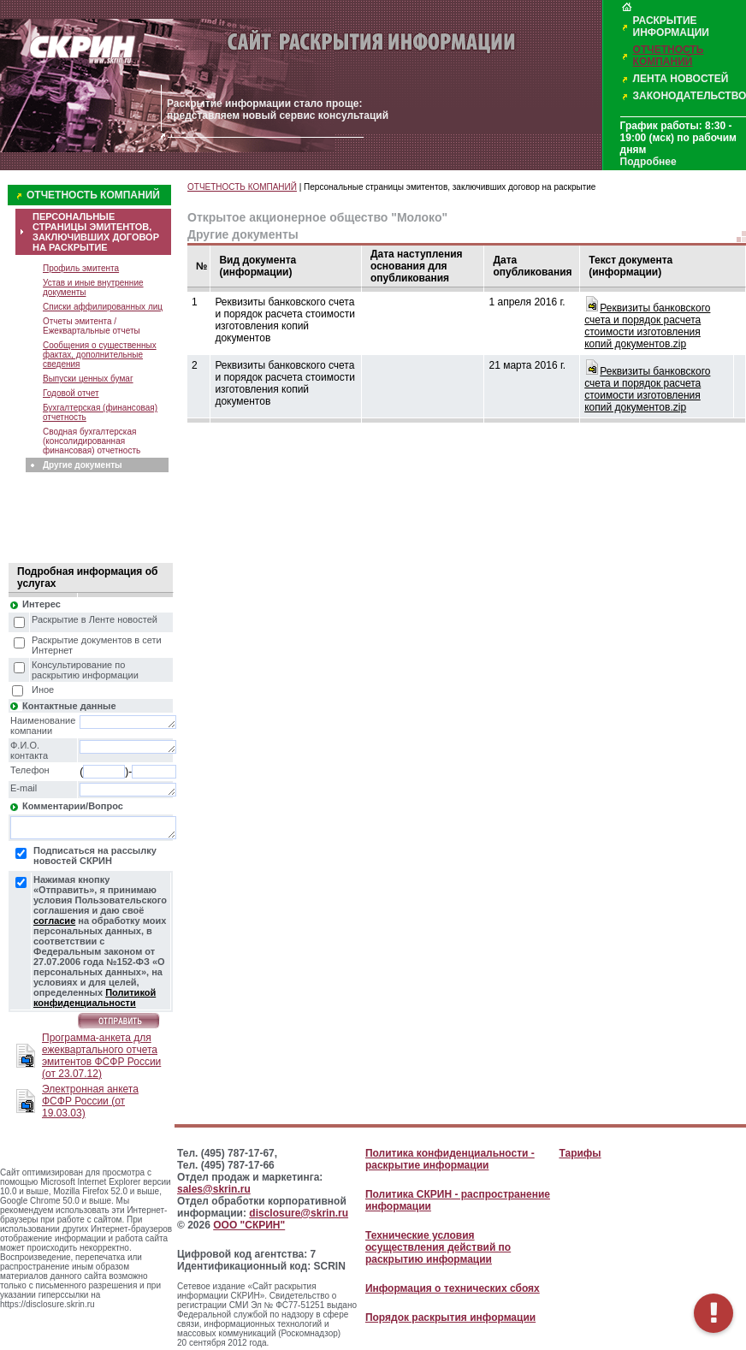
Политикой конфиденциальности (94, 997)
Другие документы (82, 465)
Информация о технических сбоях (452, 1288)
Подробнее (648, 162)
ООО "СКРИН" (249, 1225)
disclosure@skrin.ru (298, 1213)
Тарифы (580, 1153)
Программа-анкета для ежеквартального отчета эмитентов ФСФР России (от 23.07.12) (101, 1056)
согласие (54, 920)
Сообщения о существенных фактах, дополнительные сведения (100, 354)
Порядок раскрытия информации (450, 1317)
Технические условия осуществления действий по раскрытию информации (438, 1247)
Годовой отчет (71, 393)
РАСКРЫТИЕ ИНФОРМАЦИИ (671, 26)
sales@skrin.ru (214, 1189)
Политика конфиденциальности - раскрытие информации (450, 1159)
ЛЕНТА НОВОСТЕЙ (681, 79)
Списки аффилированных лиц (103, 306)
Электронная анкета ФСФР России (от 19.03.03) (90, 1101)
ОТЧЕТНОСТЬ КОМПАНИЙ (668, 56)
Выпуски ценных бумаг (88, 378)
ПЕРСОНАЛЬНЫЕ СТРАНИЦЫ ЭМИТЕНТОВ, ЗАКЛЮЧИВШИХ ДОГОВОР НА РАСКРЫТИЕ (96, 231)
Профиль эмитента (81, 268)
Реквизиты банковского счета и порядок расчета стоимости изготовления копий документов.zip (647, 326)
